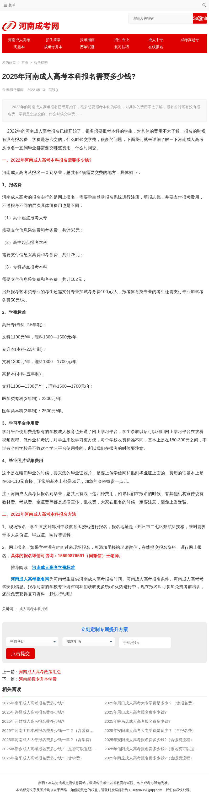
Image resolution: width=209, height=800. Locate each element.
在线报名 (155, 47)
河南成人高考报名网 (30, 579)
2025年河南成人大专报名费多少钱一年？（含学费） (47, 739)
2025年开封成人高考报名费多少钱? (33, 721)
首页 (25, 62)
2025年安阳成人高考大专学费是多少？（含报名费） (150, 730)
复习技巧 (121, 47)
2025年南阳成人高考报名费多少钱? (33, 703)
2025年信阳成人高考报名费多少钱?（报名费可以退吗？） (155, 749)
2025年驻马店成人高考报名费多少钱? (137, 721)
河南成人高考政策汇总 (40, 672)
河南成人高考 (19, 40)
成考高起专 (190, 40)
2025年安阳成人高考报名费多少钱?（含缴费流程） (149, 739)
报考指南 (87, 40)
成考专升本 (53, 47)
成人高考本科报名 (34, 609)
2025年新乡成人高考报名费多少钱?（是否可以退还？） (51, 749)
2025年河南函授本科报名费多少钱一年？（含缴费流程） (51, 730)
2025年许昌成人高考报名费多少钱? (33, 712)
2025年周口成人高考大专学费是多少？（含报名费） (150, 703)
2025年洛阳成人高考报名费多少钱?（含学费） (43, 758)
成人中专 (155, 40)
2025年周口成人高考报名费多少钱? (135, 712)
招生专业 (121, 40)
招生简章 (53, 40)
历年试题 (87, 47)
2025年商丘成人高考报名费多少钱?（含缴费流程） (149, 758)
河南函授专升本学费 (38, 679)
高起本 (19, 47)
